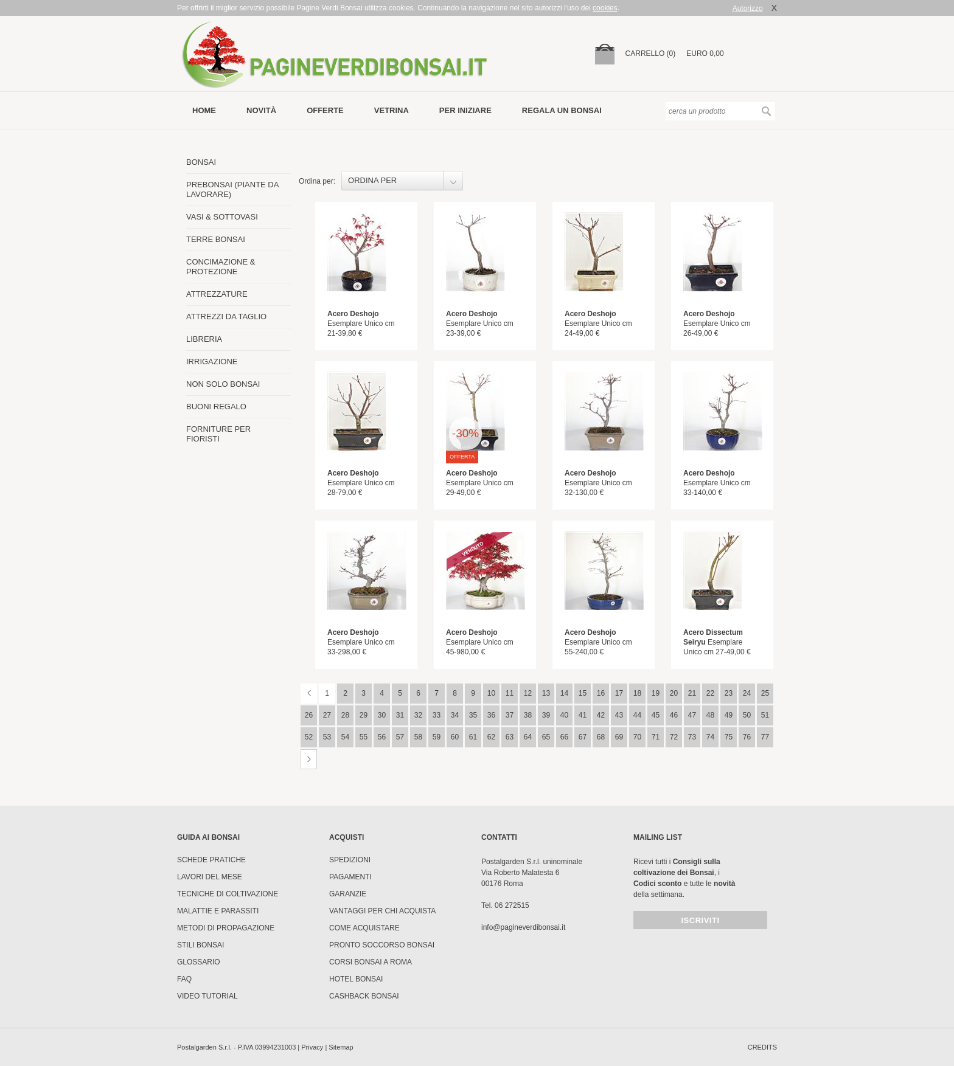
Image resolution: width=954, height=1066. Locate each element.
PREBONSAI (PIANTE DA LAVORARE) (232, 189)
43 (619, 715)
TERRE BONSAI (215, 239)
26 (309, 715)
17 (619, 693)
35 (473, 715)
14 (564, 693)
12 (528, 693)
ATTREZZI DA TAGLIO (226, 316)
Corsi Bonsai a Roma (370, 962)
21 (692, 693)
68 (601, 737)
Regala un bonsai (562, 110)
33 (436, 715)
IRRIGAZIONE (212, 361)
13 (546, 693)
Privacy (312, 1047)
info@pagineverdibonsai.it (523, 927)
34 (455, 715)
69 (619, 737)
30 (382, 715)
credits (762, 1047)
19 (656, 693)
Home (204, 110)
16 (601, 693)
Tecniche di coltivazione (227, 894)
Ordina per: (317, 181)
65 (546, 737)
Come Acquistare (364, 928)
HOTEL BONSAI (356, 979)
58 (418, 737)
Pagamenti (350, 877)
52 (309, 737)
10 (491, 693)
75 (729, 737)
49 (729, 715)
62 (491, 737)
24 (747, 693)
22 (710, 693)
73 (692, 737)
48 (710, 715)
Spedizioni (350, 860)
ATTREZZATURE (217, 294)
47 (692, 715)
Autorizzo (748, 8)
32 (418, 715)
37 (510, 715)
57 (400, 737)
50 (747, 715)
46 (674, 715)
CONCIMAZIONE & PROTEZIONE (220, 266)
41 (583, 715)
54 (345, 737)
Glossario (198, 962)
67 (583, 737)
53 (327, 737)
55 (363, 737)
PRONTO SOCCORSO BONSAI (381, 945)
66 (564, 737)
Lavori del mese (209, 877)
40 (564, 715)
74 (710, 737)
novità (261, 110)
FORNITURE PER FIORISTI (218, 433)
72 (674, 737)
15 (583, 693)
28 (345, 715)
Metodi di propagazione (225, 928)
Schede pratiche (211, 860)
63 (510, 737)
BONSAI (201, 162)
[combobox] (402, 180)
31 (400, 715)
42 (601, 715)
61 (473, 737)
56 (382, 737)
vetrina (391, 110)
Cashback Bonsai (364, 996)
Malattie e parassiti (218, 911)
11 (510, 693)
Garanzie (347, 894)
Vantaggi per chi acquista (382, 911)
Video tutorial (207, 996)
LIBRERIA (204, 339)
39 (546, 715)
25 (765, 693)
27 (327, 715)
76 (747, 737)
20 (674, 693)
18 (637, 693)
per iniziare (465, 110)
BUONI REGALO (216, 406)
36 (491, 715)
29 (363, 715)
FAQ (184, 979)
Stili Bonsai (200, 945)
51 (765, 715)
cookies (605, 8)
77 (765, 737)
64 (528, 737)
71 (656, 737)
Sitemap (341, 1047)
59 (436, 737)
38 (528, 715)
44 (637, 715)
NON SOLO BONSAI (223, 384)
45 (656, 715)
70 (637, 737)
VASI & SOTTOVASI (222, 216)
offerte (325, 110)
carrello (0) (650, 53)
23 (729, 693)
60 (455, 737)
